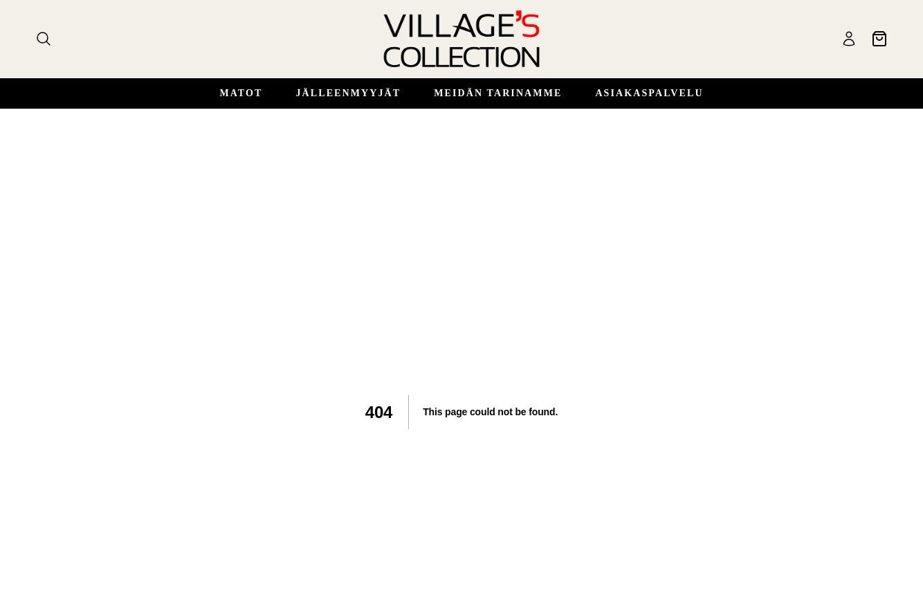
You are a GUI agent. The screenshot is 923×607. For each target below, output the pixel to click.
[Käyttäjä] (849, 38)
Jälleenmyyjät (348, 93)
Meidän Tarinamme (498, 93)
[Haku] (43, 38)
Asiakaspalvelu (649, 93)
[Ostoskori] (879, 38)
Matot (240, 93)
